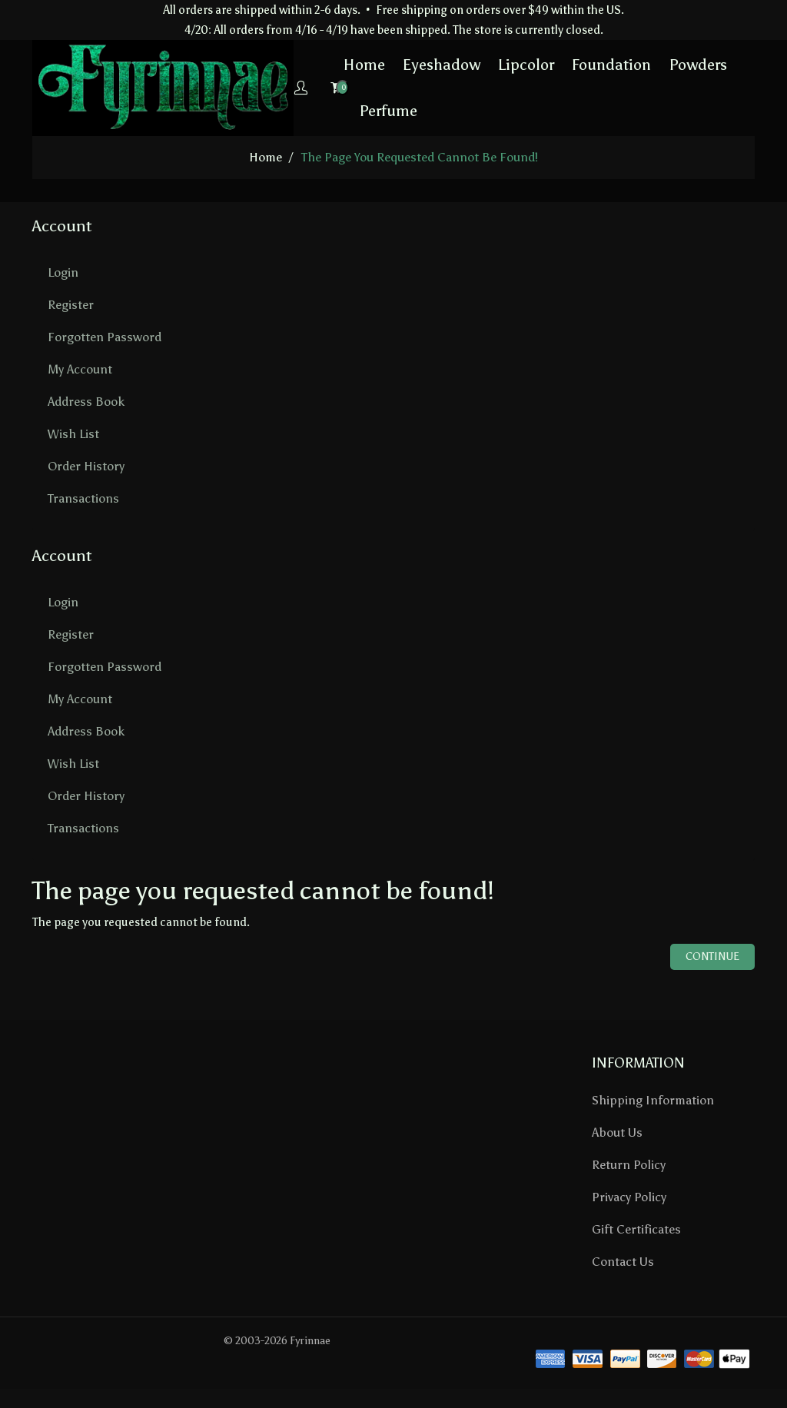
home (265, 156)
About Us (617, 1131)
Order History (86, 465)
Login (63, 271)
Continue (712, 955)
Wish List (73, 433)
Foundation (559, 64)
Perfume (336, 110)
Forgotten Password (104, 336)
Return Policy (629, 1164)
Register (71, 304)
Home (313, 64)
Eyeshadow (390, 64)
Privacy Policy (629, 1196)
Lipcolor (475, 64)
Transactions (83, 497)
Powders (646, 64)
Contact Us (623, 1261)
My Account (80, 368)
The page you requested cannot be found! (419, 156)
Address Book (86, 401)
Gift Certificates (636, 1228)
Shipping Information (653, 1099)
